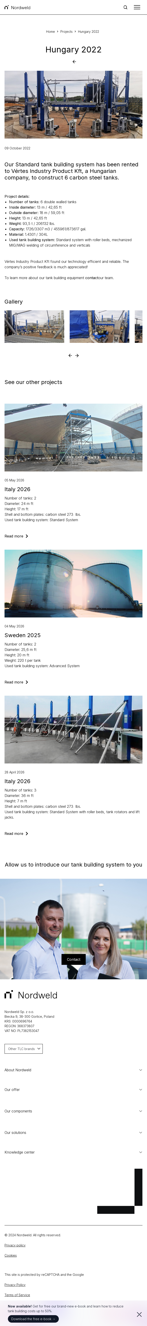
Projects (66, 31)
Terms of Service (17, 1295)
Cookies (11, 1255)
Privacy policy (15, 1245)
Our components (18, 1111)
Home (50, 31)
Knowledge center (73, 1152)
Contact (73, 959)
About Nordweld (73, 1070)
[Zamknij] (138, 1313)
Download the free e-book (33, 1319)
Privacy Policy (15, 1285)
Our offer (12, 1089)
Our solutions (73, 1132)
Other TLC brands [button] (24, 1049)
